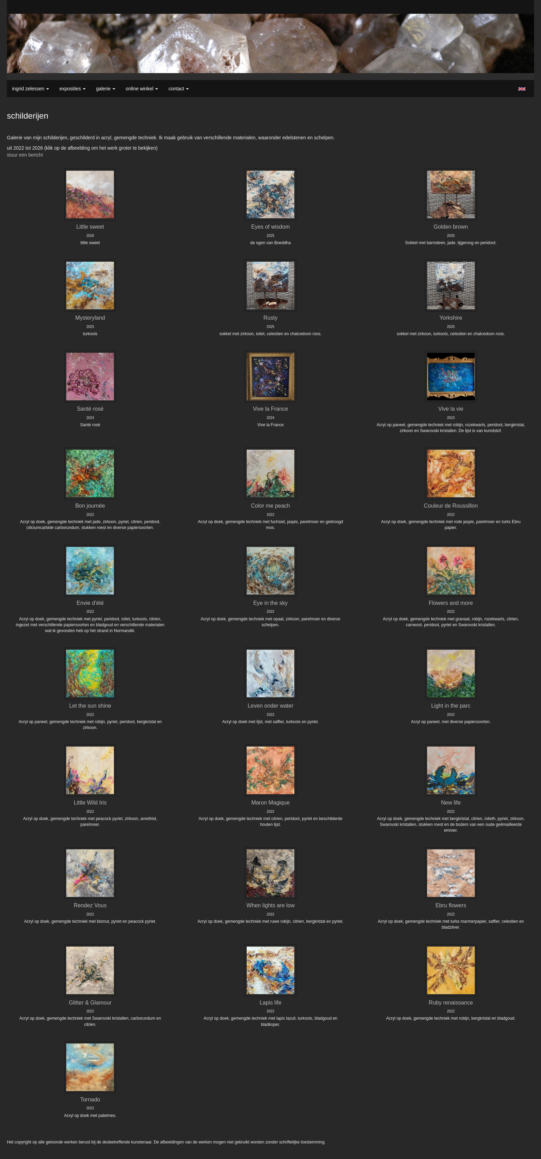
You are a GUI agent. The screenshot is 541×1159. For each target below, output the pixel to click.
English (522, 89)
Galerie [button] (105, 88)
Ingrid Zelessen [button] (30, 88)
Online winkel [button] (142, 88)
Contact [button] (178, 88)
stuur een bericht (25, 155)
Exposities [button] (72, 88)
